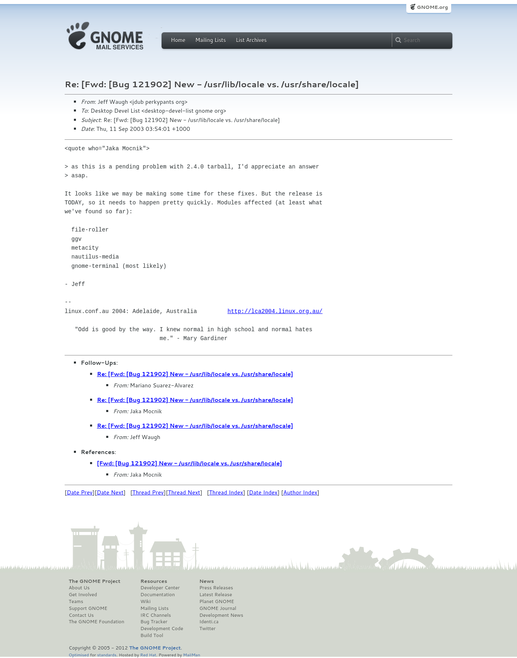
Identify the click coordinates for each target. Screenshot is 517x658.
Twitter (207, 628)
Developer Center (160, 587)
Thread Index (226, 492)
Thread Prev (148, 492)
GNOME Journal (217, 608)
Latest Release (215, 594)
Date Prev (79, 492)
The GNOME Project (94, 581)
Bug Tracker (154, 621)
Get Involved (83, 594)
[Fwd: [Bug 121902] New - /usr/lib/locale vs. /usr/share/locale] (189, 463)
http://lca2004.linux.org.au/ (274, 311)
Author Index (300, 492)
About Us (79, 587)
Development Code (162, 628)
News (206, 581)
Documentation (158, 594)
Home (178, 40)
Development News (221, 615)
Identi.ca (209, 621)
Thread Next (184, 492)
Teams (76, 601)
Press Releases (216, 587)
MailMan (191, 655)
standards (106, 655)
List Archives (251, 40)
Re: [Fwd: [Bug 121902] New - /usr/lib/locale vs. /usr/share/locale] (195, 374)
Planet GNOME (216, 601)
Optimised (79, 655)
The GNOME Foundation (96, 621)
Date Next (110, 492)
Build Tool (152, 635)
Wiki (146, 601)
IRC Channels (156, 615)
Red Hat (148, 655)
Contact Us (81, 615)
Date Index (263, 492)
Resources (154, 581)
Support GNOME (88, 608)
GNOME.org (432, 7)
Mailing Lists (210, 40)
